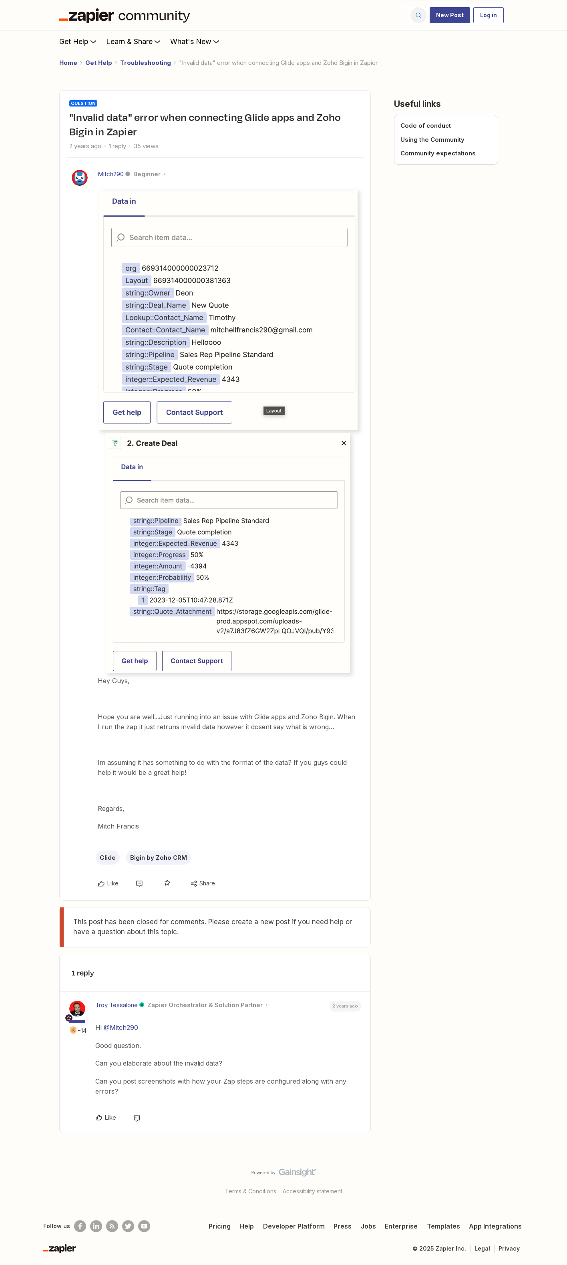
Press (343, 1226)
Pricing (220, 1226)
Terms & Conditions (250, 1191)
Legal (482, 1248)
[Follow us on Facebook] (80, 1226)
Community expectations (438, 153)
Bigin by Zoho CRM (158, 857)
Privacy (509, 1248)
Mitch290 (111, 174)
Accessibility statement (312, 1191)
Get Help (78, 41)
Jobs (368, 1226)
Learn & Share (134, 41)
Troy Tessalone (116, 1005)
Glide (108, 857)
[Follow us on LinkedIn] (96, 1226)
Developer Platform (294, 1226)
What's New (195, 41)
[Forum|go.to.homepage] (126, 15)
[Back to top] (551, 1179)
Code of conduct (425, 125)
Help (246, 1226)
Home (68, 62)
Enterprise (401, 1226)
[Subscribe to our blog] (112, 1226)
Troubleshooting (145, 62)
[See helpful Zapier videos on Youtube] (144, 1226)
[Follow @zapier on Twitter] (128, 1226)
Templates (443, 1226)
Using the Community (432, 139)
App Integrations (495, 1226)
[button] (450, 15)
